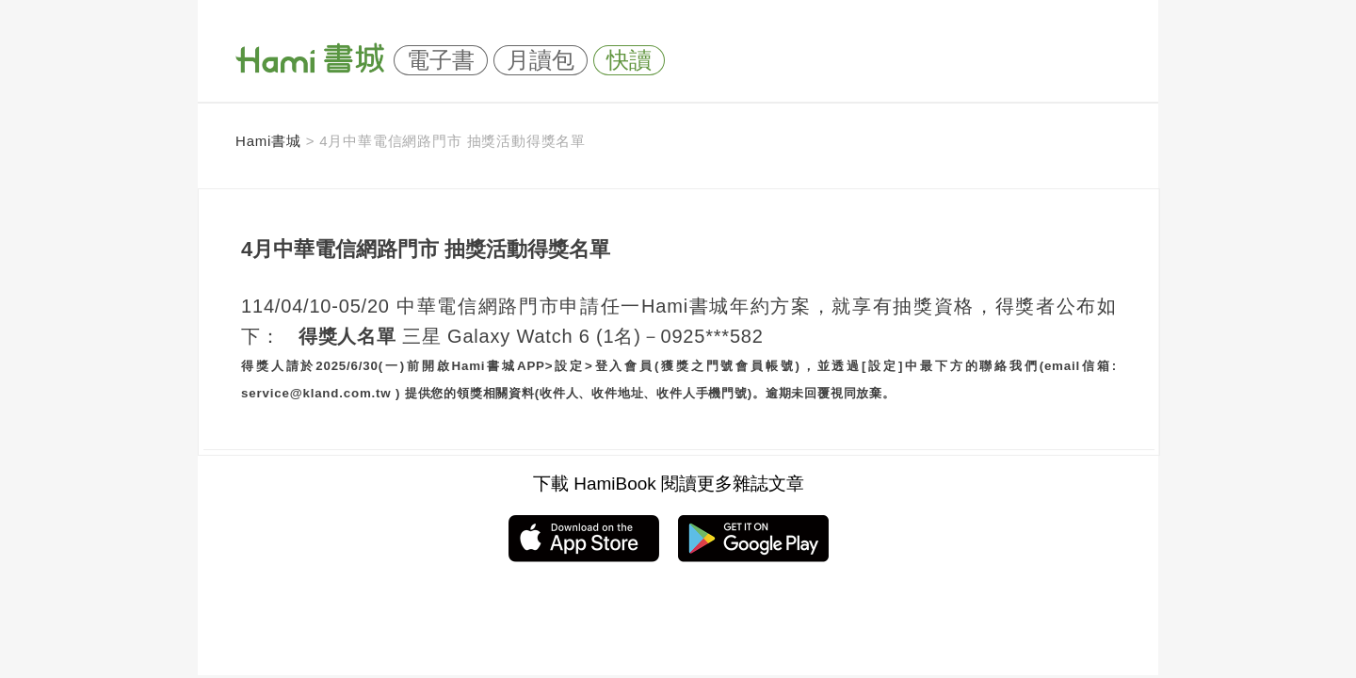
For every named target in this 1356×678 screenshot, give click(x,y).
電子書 (441, 60)
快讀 (629, 60)
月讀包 (540, 60)
